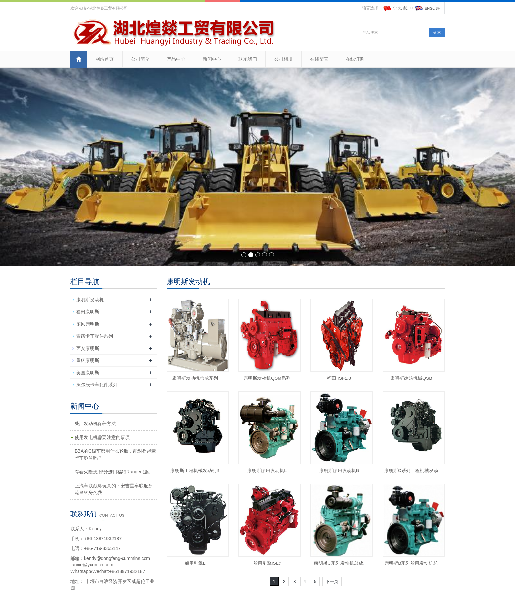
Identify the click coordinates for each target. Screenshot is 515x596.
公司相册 (283, 59)
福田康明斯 (87, 311)
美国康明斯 (87, 372)
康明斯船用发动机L (267, 470)
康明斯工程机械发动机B (194, 470)
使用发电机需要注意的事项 (102, 437)
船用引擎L (195, 563)
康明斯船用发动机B (339, 470)
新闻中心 (212, 59)
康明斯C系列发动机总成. (339, 563)
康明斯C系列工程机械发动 (411, 470)
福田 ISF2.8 (339, 378)
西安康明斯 (87, 348)
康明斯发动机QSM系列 (267, 378)
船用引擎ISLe (267, 563)
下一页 (331, 581)
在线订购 (355, 59)
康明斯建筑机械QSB (411, 378)
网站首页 (104, 59)
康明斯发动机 (90, 299)
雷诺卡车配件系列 (94, 336)
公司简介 (140, 59)
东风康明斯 (87, 324)
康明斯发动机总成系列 (195, 378)
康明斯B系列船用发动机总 (411, 563)
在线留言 (319, 59)
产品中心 (176, 59)
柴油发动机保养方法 (95, 423)
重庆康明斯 (87, 360)
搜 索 (436, 32)
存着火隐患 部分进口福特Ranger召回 (113, 471)
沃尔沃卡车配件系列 (97, 384)
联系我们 (247, 59)
